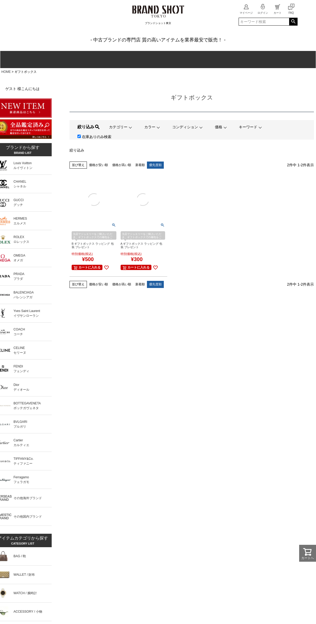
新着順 (140, 165)
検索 (293, 21)
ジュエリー (176, 59)
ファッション (137, 59)
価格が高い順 (121, 165)
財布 (58, 59)
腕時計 (98, 59)
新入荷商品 (296, 59)
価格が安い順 (98, 165)
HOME (6, 72)
